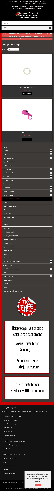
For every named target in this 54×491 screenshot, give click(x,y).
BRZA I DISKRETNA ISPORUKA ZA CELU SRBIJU (27, 8)
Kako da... (13, 488)
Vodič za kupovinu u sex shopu (12, 416)
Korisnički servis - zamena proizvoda (14, 441)
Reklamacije (6, 448)
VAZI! (38, 485)
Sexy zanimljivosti (8, 466)
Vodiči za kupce (7, 427)
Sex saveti (6, 469)
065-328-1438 (40, 1)
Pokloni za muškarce (9, 435)
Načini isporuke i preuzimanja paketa (14, 454)
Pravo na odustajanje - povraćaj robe (13, 445)
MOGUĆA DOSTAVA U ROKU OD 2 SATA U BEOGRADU (27, 6)
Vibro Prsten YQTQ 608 (27, 132)
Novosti (5, 462)
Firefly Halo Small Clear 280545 (27, 87)
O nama (8, 488)
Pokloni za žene (7, 431)
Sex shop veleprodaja (9, 458)
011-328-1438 (20, 1)
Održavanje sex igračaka (10, 420)
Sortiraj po (5, 49)
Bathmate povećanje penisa (11, 424)
